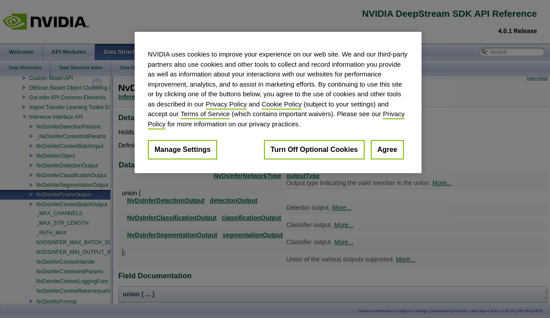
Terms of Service (205, 113)
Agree (387, 149)
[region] (278, 102)
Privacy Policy (226, 104)
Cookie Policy (282, 104)
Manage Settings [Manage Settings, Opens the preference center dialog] (182, 149)
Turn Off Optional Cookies (314, 149)
